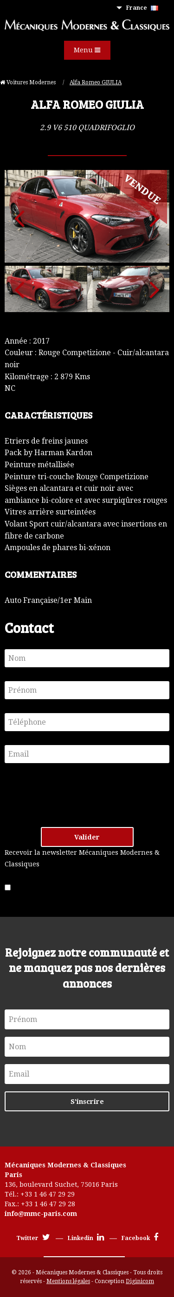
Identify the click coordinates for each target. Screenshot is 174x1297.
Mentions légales (68, 1281)
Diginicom (140, 1281)
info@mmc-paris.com (41, 1213)
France (142, 8)
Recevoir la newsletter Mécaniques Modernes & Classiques (82, 858)
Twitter (33, 1238)
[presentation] (75, 795)
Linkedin (86, 1238)
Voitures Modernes (28, 82)
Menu (87, 50)
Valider (87, 837)
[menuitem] (144, 8)
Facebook (140, 1238)
